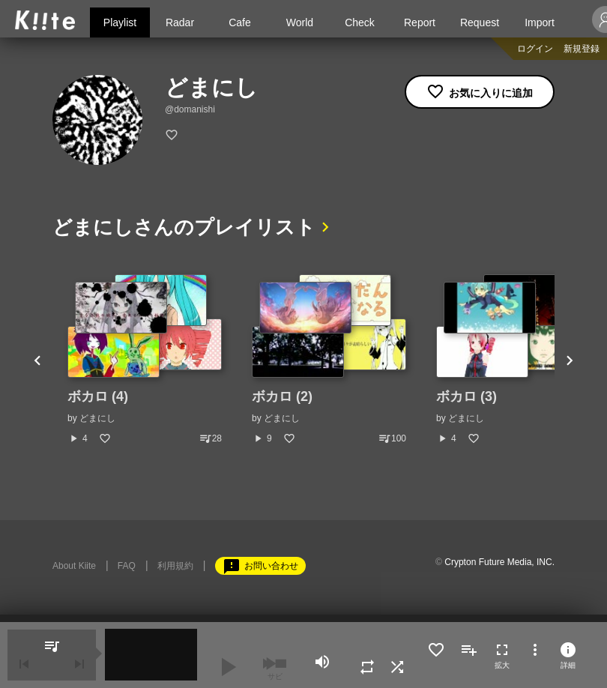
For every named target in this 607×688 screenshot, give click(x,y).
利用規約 (175, 566)
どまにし (97, 418)
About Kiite (74, 566)
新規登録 (582, 48)
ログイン (535, 48)
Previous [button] (37, 359)
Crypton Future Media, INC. (499, 562)
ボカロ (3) (466, 396)
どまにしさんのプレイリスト (183, 227)
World (299, 22)
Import (540, 22)
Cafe (240, 22)
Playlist (119, 22)
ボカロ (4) (97, 396)
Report (419, 22)
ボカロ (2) (282, 396)
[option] (144, 359)
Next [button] (570, 359)
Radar (180, 22)
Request (479, 22)
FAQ (127, 566)
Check (360, 22)
